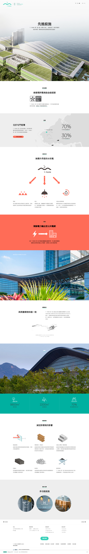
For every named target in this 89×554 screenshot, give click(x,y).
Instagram (64, 530)
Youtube (64, 532)
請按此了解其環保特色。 (42, 106)
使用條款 (57, 544)
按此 (10, 552)
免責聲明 (69, 544)
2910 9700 (47, 528)
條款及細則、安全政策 (49, 544)
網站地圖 (74, 544)
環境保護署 (15, 545)
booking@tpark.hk (49, 532)
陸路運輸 (67, 138)
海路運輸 (67, 129)
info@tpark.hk (48, 530)
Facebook (64, 528)
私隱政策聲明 (63, 544)
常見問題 (42, 544)
